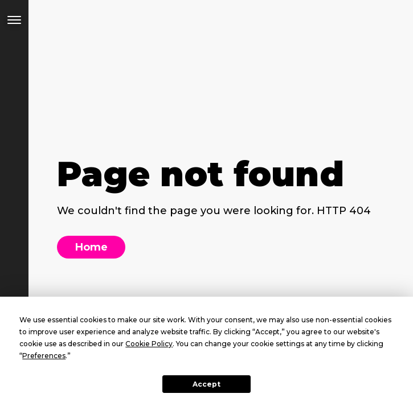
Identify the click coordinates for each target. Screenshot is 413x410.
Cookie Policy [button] (149, 343)
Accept (206, 384)
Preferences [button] (44, 355)
